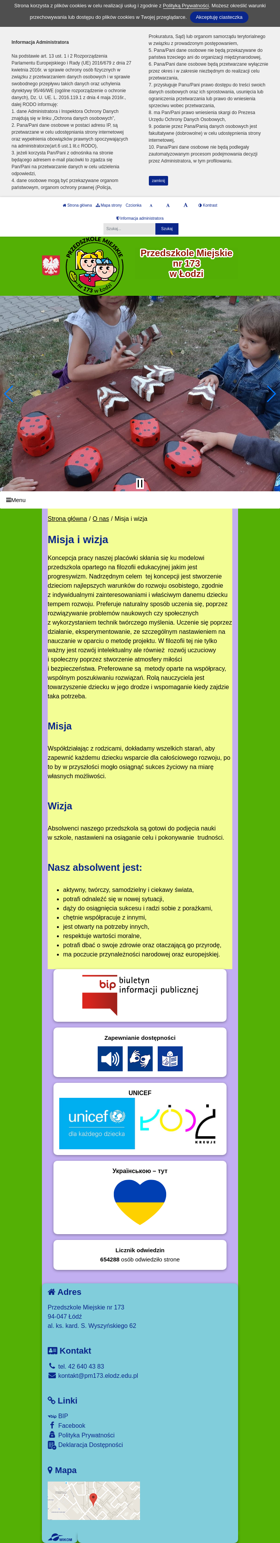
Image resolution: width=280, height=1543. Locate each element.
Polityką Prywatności (186, 5)
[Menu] (140, 500)
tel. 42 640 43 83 (76, 1366)
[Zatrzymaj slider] (140, 483)
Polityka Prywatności (81, 1435)
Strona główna (77, 205)
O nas (101, 518)
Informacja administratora (140, 218)
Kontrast (207, 205)
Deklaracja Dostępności (85, 1445)
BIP (58, 1416)
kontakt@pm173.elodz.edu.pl (93, 1375)
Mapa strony (109, 205)
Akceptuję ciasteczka (219, 17)
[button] (9, 393)
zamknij (158, 181)
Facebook (66, 1425)
